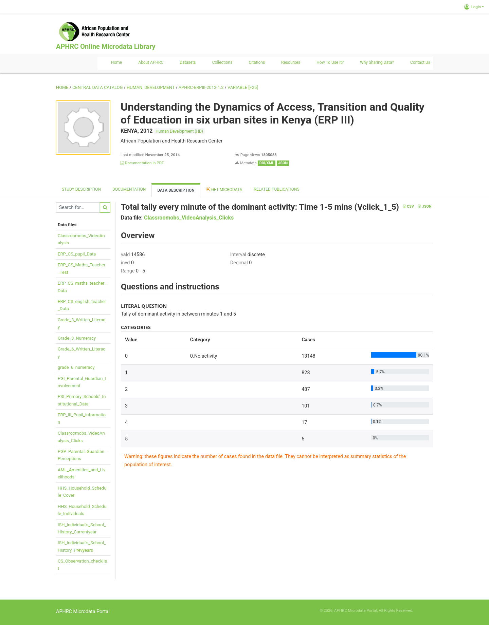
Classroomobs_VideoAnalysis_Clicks (189, 217)
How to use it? (330, 62)
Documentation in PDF (142, 162)
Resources (290, 62)
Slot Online (423, 610)
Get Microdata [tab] (224, 189)
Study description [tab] (81, 189)
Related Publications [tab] (277, 189)
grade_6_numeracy (76, 367)
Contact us (420, 62)
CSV (408, 206)
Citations (257, 62)
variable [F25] (243, 87)
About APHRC (150, 62)
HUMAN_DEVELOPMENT (151, 87)
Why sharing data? (377, 62)
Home (116, 62)
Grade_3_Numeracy (77, 338)
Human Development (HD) (179, 131)
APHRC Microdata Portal (83, 611)
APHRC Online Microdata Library (105, 46)
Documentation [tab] (129, 189)
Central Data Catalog (97, 87)
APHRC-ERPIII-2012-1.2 (201, 87)
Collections (222, 62)
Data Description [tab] (175, 190)
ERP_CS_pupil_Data (77, 254)
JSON (424, 206)
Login (472, 6)
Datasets (188, 62)
